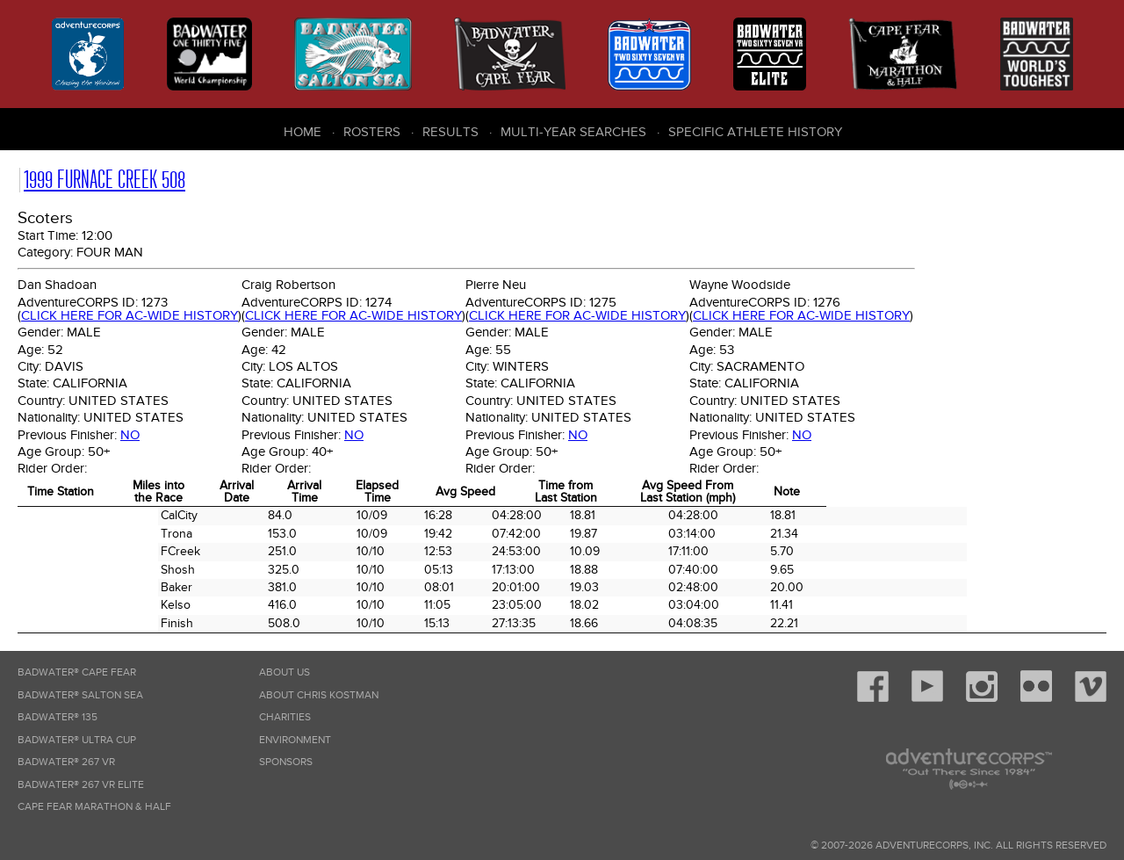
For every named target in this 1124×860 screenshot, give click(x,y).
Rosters (371, 132)
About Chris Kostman (318, 695)
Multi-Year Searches (573, 132)
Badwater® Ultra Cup (77, 740)
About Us (284, 672)
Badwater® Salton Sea (80, 695)
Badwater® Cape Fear (77, 672)
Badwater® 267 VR (66, 762)
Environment (295, 740)
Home (302, 132)
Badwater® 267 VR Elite (81, 785)
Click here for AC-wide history (129, 315)
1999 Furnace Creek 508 (104, 179)
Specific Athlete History (755, 132)
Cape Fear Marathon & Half (94, 807)
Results (450, 132)
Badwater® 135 (57, 717)
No (130, 435)
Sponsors (286, 762)
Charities (285, 717)
